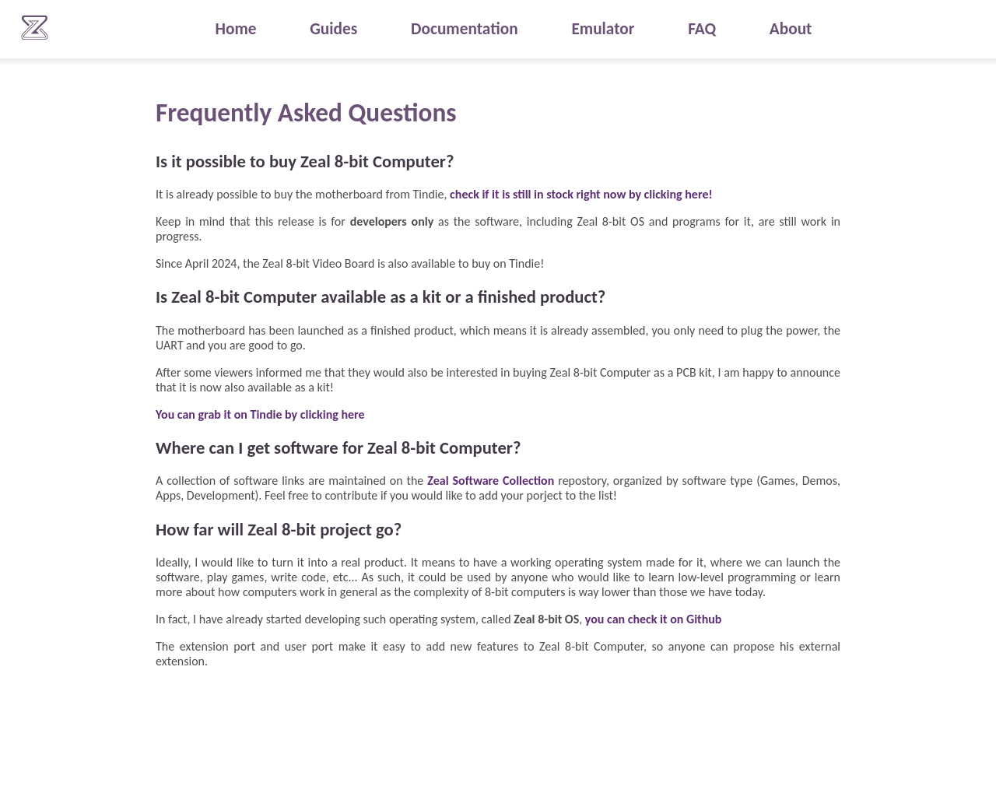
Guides (333, 29)
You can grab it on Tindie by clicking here (260, 414)
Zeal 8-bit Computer (35, 27)
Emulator (602, 29)
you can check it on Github (653, 619)
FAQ (702, 29)
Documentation (464, 29)
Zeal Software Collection (490, 480)
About (791, 29)
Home (235, 29)
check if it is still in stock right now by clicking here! (581, 194)
